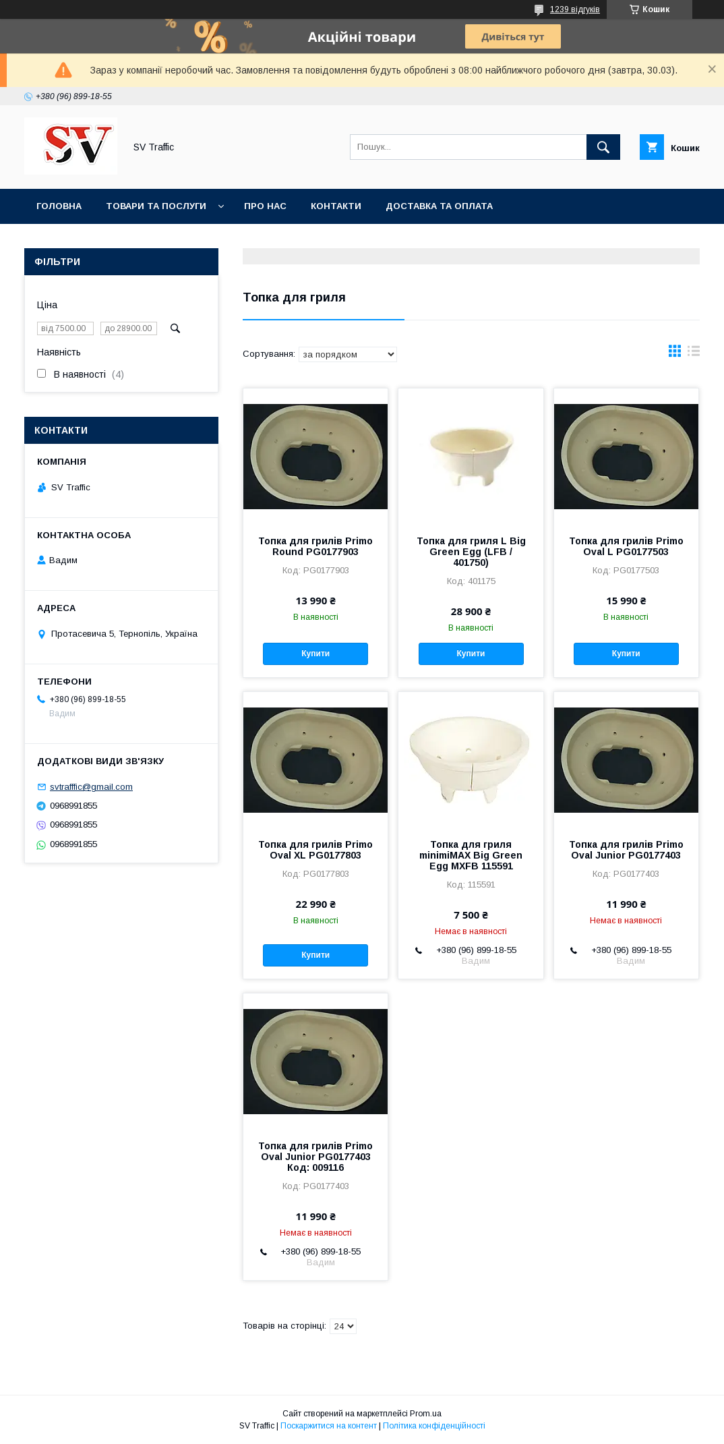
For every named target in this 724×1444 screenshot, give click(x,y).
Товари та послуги (156, 206)
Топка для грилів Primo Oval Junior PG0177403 (626, 850)
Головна (59, 206)
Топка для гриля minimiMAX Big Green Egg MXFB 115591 (470, 855)
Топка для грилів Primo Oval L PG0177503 (626, 546)
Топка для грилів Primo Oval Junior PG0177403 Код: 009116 (315, 1156)
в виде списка (694, 354)
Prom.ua (426, 1413)
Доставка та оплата (439, 206)
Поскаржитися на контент (328, 1426)
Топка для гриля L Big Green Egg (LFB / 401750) (471, 552)
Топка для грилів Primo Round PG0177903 (315, 546)
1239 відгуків (575, 9)
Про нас (265, 206)
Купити (315, 653)
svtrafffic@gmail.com (91, 787)
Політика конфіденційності (434, 1426)
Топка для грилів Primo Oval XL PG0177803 (315, 850)
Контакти (336, 206)
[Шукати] (603, 147)
